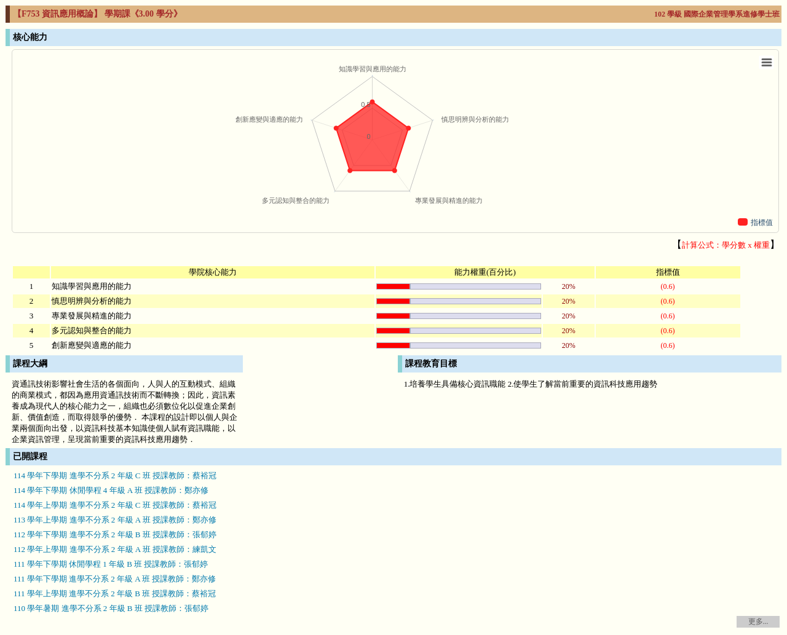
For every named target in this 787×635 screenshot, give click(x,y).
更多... (758, 621)
